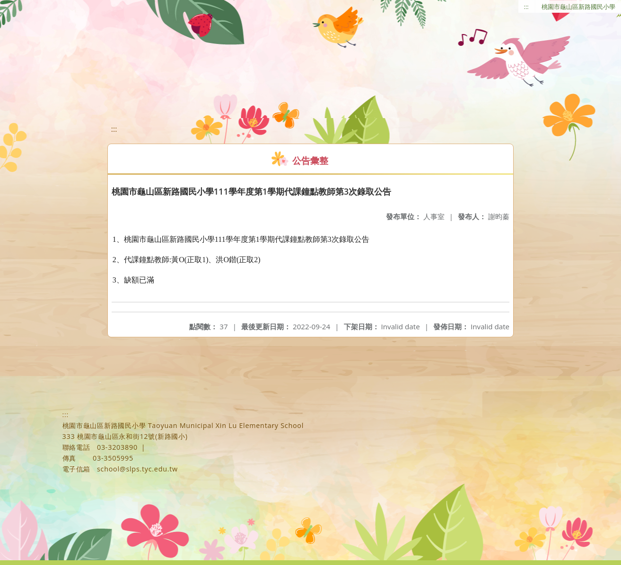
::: (526, 6)
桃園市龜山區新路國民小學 (578, 6)
